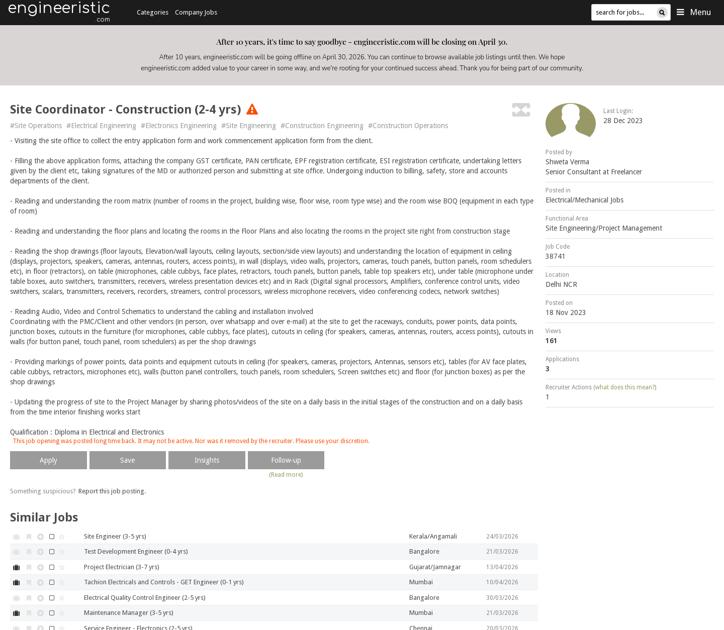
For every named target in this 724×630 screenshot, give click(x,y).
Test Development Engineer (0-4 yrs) (136, 551)
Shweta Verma (567, 162)
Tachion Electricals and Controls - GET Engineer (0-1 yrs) (164, 582)
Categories (152, 12)
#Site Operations (36, 126)
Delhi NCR (561, 284)
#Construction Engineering (322, 126)
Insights (207, 460)
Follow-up (286, 460)
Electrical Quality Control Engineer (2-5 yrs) (145, 597)
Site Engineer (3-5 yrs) (115, 536)
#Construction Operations (408, 126)
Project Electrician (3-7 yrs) (121, 567)
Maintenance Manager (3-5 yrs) (128, 612)
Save (127, 460)
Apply (48, 460)
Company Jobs (196, 12)
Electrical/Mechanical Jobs (584, 200)
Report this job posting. (112, 491)
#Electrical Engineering (101, 126)
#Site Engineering (248, 126)
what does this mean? (625, 387)
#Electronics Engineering (179, 126)
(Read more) (286, 474)
